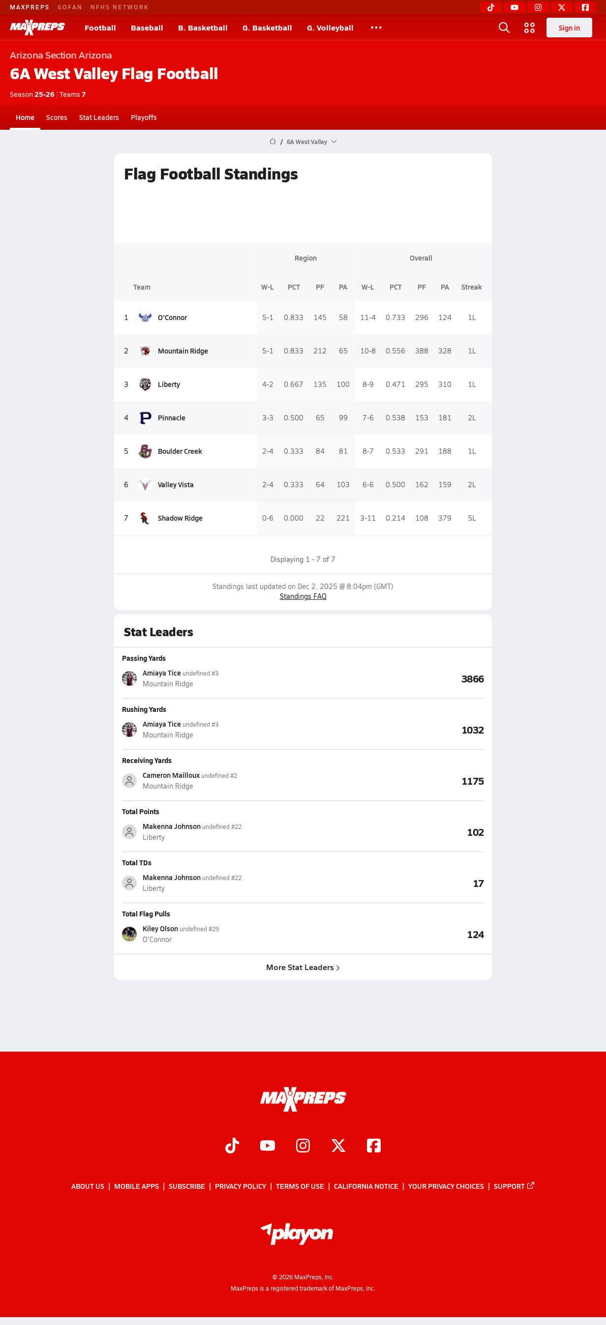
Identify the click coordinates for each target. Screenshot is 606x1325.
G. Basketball (267, 27)
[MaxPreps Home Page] (272, 141)
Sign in (569, 27)
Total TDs (137, 862)
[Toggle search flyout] (504, 27)
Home (25, 117)
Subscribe (187, 1186)
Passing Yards (144, 657)
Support (514, 1186)
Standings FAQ (303, 596)
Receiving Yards (147, 760)
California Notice (366, 1186)
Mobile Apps (136, 1186)
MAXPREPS (30, 7)
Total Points (140, 811)
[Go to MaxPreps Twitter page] (338, 1146)
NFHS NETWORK (120, 7)
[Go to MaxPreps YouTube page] (267, 1146)
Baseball (147, 27)
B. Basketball (203, 27)
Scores (56, 117)
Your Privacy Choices (446, 1186)
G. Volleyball (330, 27)
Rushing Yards (144, 709)
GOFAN (70, 7)
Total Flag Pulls (146, 913)
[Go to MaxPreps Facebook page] (374, 1146)
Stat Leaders (99, 117)
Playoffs (144, 117)
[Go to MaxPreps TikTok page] (232, 1146)
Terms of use (300, 1186)
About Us (87, 1186)
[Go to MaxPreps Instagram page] (303, 1146)
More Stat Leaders (303, 966)
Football (100, 27)
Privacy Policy (240, 1186)
